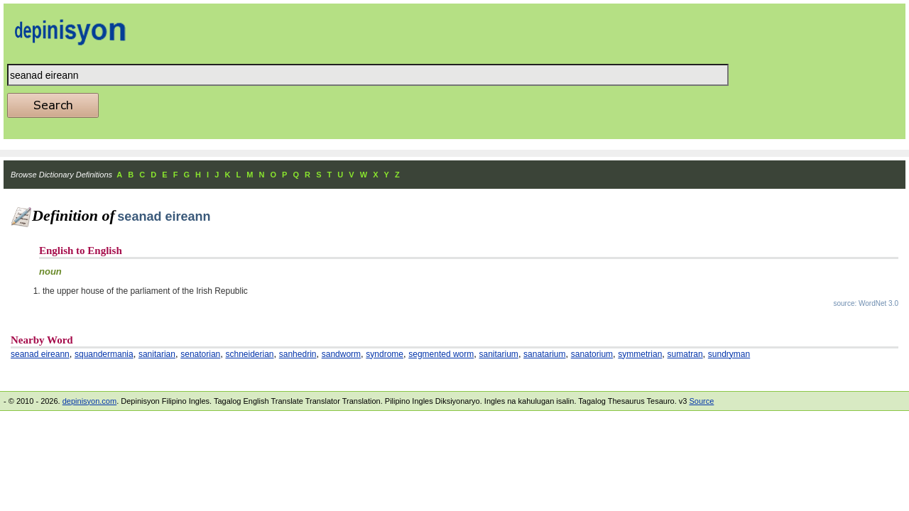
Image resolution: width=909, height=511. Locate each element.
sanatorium (592, 354)
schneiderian (249, 354)
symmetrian (640, 354)
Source (701, 401)
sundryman (729, 354)
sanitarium (498, 354)
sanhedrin (298, 354)
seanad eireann (40, 354)
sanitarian (156, 354)
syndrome (384, 354)
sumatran (685, 354)
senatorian (200, 354)
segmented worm (441, 354)
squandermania (104, 354)
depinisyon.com (89, 401)
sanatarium (544, 354)
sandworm (341, 354)
